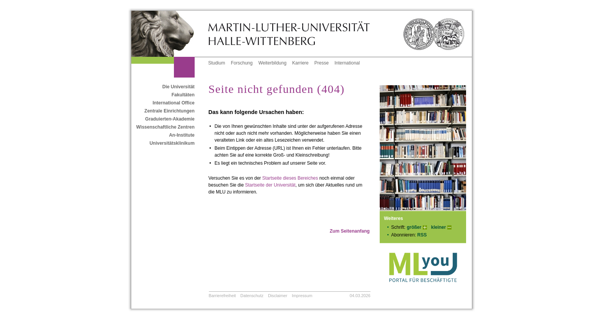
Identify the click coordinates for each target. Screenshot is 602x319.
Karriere (300, 63)
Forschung (242, 63)
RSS (422, 235)
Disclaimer (277, 295)
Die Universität (178, 86)
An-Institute (182, 135)
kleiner (438, 227)
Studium (216, 63)
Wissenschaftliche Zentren (165, 127)
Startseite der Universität (270, 185)
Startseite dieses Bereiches (290, 178)
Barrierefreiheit (222, 295)
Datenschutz (251, 295)
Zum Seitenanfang (350, 231)
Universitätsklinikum (171, 143)
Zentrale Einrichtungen (169, 111)
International (347, 63)
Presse (321, 63)
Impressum (302, 295)
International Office (173, 103)
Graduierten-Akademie (170, 119)
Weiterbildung (272, 63)
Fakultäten (183, 95)
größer (414, 227)
